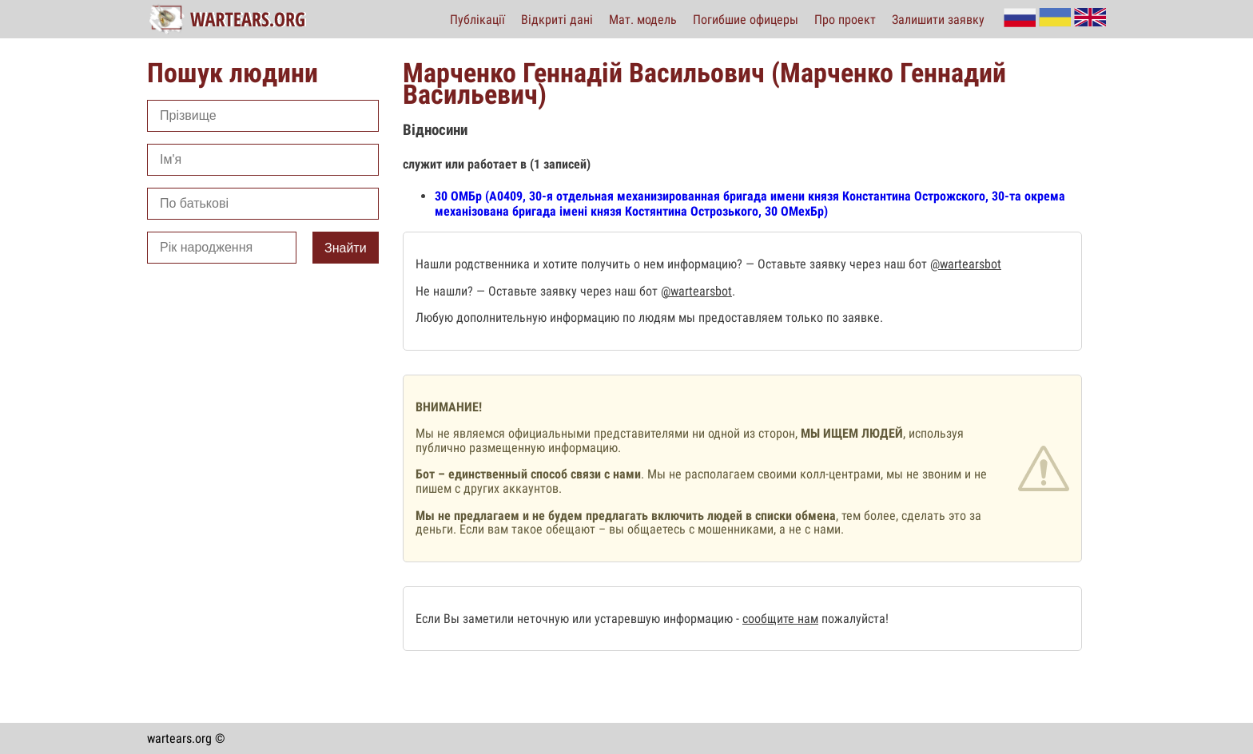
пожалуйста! (853, 618)
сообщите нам (780, 618)
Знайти (345, 248)
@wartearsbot (965, 264)
